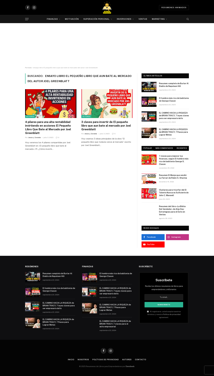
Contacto (140, 360)
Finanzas (52, 19)
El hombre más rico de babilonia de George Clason (174, 99)
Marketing (158, 19)
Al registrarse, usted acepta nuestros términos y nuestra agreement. (164, 314)
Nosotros (83, 360)
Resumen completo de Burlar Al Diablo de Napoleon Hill (174, 84)
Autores (30, 116)
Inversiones (124, 19)
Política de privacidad (172, 314)
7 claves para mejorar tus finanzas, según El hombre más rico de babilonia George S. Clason (173, 160)
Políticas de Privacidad (105, 360)
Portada (28, 68)
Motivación (72, 19)
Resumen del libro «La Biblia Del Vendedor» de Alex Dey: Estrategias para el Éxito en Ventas (172, 210)
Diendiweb (130, 366)
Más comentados (164, 148)
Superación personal (96, 19)
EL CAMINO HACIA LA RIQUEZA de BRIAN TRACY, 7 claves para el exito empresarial (115, 324)
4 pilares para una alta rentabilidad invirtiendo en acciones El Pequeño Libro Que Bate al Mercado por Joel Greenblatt (48, 127)
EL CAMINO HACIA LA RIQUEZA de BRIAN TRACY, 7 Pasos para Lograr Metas (173, 132)
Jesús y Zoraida (34, 137)
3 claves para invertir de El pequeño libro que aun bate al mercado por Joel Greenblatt (106, 125)
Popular (147, 148)
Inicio (71, 360)
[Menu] (27, 19)
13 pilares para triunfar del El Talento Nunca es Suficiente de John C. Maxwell (173, 192)
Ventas (143, 19)
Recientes (182, 148)
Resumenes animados (173, 8)
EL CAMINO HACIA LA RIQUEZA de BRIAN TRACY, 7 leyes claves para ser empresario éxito (174, 115)
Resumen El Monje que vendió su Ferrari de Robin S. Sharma (173, 176)
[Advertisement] (107, 45)
